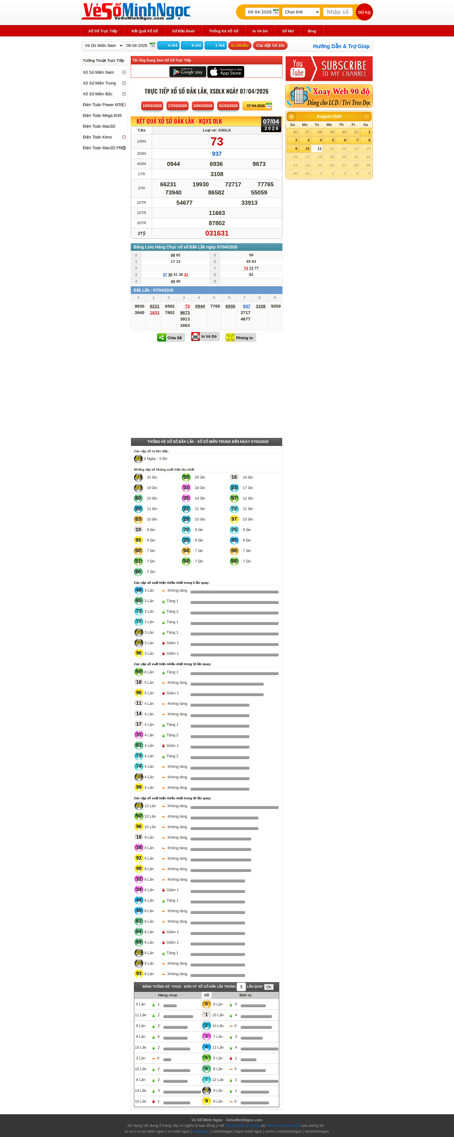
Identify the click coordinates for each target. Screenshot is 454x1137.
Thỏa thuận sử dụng (242, 1125)
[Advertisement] (206, 391)
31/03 (228, 106)
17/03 (177, 106)
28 (319, 132)
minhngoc (201, 1131)
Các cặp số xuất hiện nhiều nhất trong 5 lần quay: (171, 582)
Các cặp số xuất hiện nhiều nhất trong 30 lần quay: (172, 798)
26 (295, 132)
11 (319, 148)
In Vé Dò (208, 336)
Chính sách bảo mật (283, 1125)
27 (307, 132)
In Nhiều (240, 45)
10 (307, 148)
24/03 (202, 106)
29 (332, 132)
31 (356, 132)
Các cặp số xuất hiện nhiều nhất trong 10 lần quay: (172, 664)
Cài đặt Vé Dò (270, 45)
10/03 (152, 106)
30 (344, 132)
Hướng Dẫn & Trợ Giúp (341, 46)
